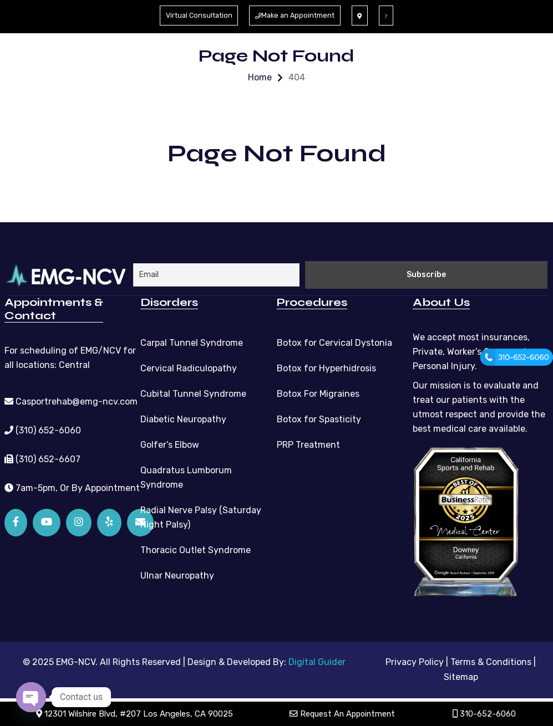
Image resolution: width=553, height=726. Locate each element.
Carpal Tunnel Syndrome (191, 341)
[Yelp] (109, 521)
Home (260, 77)
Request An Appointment (343, 714)
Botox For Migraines (318, 392)
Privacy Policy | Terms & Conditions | (460, 661)
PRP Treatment (308, 443)
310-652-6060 (485, 714)
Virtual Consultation (196, 15)
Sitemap (461, 675)
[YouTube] (46, 521)
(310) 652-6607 (42, 458)
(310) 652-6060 (42, 429)
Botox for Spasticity (319, 418)
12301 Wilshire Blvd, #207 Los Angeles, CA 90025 (135, 714)
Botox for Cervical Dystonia (334, 341)
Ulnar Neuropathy (177, 574)
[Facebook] (15, 521)
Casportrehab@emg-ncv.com (71, 400)
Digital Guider (317, 661)
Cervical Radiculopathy (188, 367)
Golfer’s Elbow (169, 443)
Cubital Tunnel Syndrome (193, 392)
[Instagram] (79, 521)
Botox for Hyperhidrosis (326, 367)
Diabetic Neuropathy (183, 418)
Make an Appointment (297, 15)
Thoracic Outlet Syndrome (195, 549)
